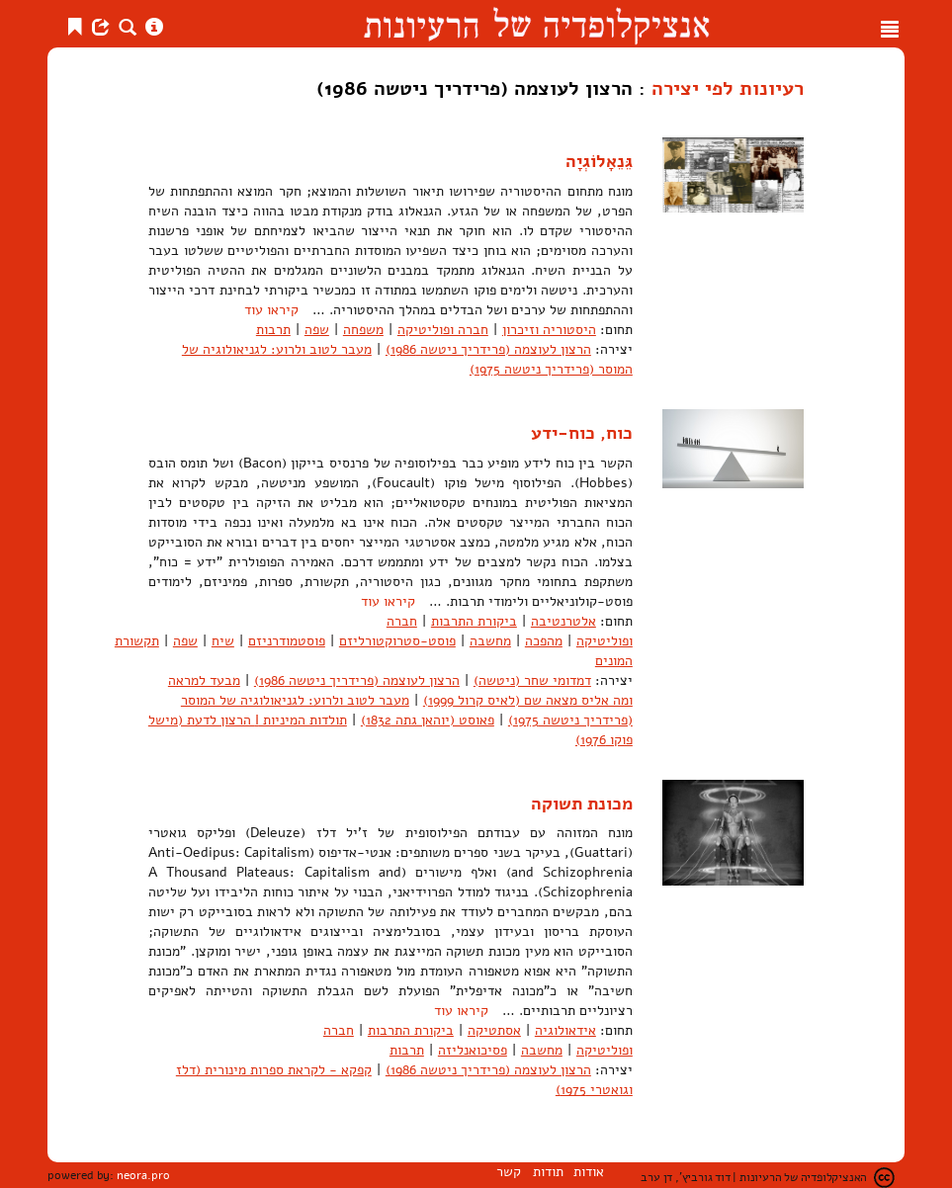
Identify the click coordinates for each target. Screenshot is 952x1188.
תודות (548, 1171)
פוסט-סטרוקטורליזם (397, 641)
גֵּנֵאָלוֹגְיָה (599, 161)
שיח (223, 641)
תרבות (273, 329)
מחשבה (490, 641)
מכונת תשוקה (582, 803)
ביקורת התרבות (474, 621)
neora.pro (143, 1175)
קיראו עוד (271, 309)
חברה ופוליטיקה (442, 329)
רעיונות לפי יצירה (727, 88)
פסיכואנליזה (472, 1050)
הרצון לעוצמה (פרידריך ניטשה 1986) (488, 349)
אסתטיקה (494, 1030)
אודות (588, 1171)
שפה (316, 329)
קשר (508, 1171)
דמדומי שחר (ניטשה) (532, 680)
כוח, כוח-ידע (582, 433)
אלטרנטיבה (563, 621)
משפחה (363, 329)
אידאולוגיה (565, 1030)
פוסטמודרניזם (286, 641)
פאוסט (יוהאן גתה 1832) (427, 720)
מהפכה (544, 641)
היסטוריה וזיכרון (549, 329)
